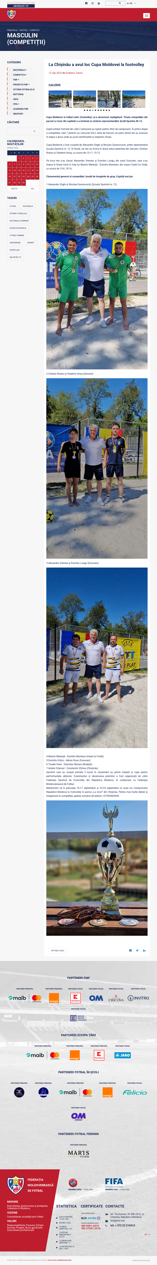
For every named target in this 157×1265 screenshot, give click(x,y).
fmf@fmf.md (117, 1220)
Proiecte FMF (18, 84)
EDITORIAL (15, 94)
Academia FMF (17, 108)
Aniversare (15, 243)
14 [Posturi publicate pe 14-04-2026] (15, 170)
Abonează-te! (21, 6)
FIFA (13, 103)
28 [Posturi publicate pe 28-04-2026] (15, 183)
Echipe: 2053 (65, 1223)
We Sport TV (15, 257)
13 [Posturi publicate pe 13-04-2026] (10, 170)
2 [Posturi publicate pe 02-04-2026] (23, 158)
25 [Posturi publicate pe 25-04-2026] (33, 177)
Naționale (17, 69)
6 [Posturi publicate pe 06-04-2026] (9, 164)
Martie (14, 189)
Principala (12, 30)
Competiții (34, 30)
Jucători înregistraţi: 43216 (65, 1235)
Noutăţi (23, 30)
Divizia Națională (18, 228)
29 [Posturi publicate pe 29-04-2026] (19, 183)
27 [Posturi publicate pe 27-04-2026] (10, 183)
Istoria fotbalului (18, 213)
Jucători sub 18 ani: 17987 (66, 1248)
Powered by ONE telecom (141, 1260)
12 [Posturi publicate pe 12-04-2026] (37, 164)
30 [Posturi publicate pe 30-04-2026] (23, 183)
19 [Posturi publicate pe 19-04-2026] (37, 170)
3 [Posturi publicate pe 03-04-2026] (28, 158)
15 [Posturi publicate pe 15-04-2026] (19, 170)
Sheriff (30, 243)
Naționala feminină (19, 221)
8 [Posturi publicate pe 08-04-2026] (19, 164)
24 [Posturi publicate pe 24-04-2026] (28, 177)
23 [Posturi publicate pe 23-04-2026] (23, 177)
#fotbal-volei (57, 951)
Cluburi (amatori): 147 (66, 1228)
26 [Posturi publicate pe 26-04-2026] (37, 177)
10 (109, 110)
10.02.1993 (88, 1190)
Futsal (13, 206)
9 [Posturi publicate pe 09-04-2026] (23, 164)
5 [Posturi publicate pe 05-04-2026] (37, 158)
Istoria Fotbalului (20, 89)
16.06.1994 (124, 1190)
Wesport (15, 113)
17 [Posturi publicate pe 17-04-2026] (28, 170)
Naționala (28, 206)
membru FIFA (111, 1190)
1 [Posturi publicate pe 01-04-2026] (19, 158)
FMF (13, 79)
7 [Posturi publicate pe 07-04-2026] (14, 164)
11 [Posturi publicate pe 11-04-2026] (33, 164)
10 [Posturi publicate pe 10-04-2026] (28, 164)
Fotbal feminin (17, 235)
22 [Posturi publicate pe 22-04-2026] (19, 177)
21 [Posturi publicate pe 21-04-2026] (15, 177)
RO (129, 3)
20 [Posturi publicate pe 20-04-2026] (10, 177)
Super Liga (15, 250)
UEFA (12, 98)
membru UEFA (74, 1190)
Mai (32, 189)
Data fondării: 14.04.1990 (66, 1218)
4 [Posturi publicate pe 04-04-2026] (32, 158)
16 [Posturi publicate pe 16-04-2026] (23, 170)
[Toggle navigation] (146, 15)
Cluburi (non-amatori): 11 (65, 1242)
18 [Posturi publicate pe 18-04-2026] (33, 170)
